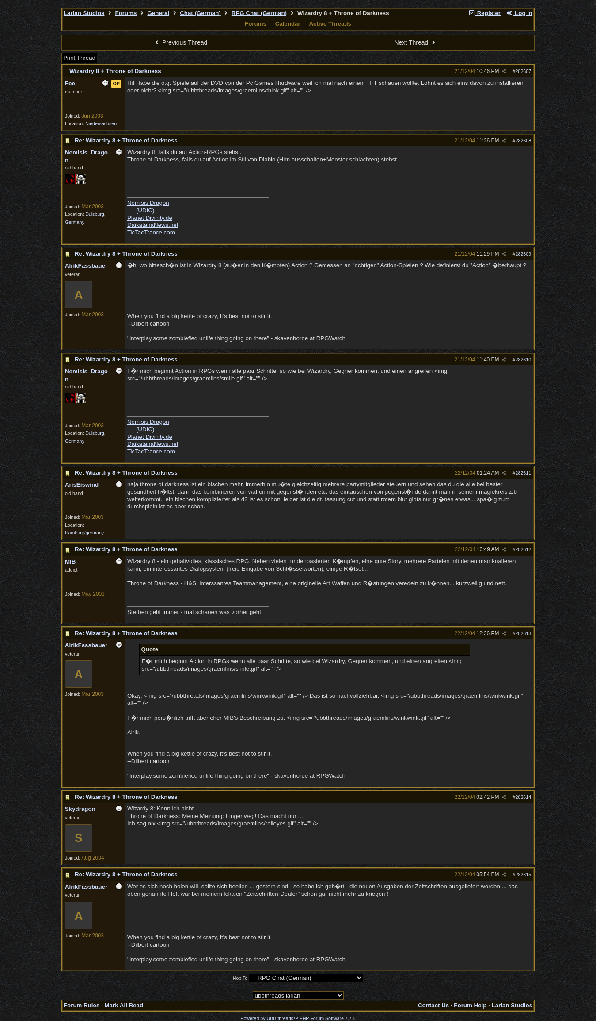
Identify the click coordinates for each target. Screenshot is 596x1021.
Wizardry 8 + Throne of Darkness (115, 71)
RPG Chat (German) (259, 13)
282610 (523, 359)
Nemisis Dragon (148, 203)
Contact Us (433, 1005)
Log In (519, 13)
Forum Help (470, 1005)
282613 (523, 633)
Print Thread (79, 57)
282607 (523, 71)
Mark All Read (123, 1005)
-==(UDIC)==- (145, 210)
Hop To (240, 978)
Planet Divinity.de (149, 218)
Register (484, 13)
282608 (523, 140)
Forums (126, 13)
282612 (523, 549)
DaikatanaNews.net (152, 225)
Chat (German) (200, 13)
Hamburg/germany (84, 532)
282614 (523, 797)
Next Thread (415, 42)
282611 (523, 473)
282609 (523, 254)
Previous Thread (180, 42)
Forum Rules (81, 1005)
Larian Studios (84, 13)
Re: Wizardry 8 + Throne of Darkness (126, 140)
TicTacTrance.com (151, 232)
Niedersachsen (101, 123)
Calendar (287, 23)
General (158, 13)
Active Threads (330, 23)
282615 (523, 874)
